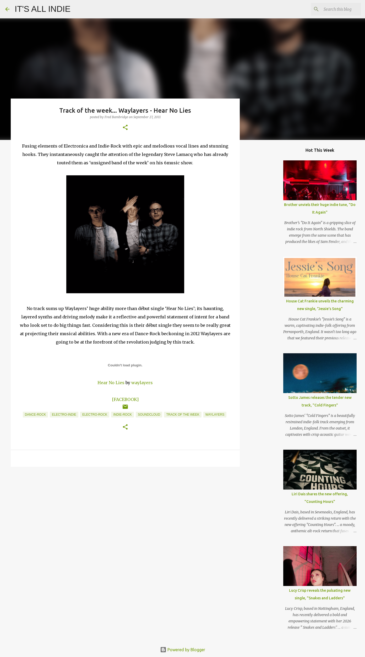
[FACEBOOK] (125, 399)
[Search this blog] (333, 9)
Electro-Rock (94, 414)
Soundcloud (149, 414)
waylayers (142, 382)
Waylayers (214, 414)
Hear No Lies (110, 382)
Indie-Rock (122, 414)
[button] (125, 127)
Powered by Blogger (182, 649)
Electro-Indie (64, 414)
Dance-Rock (35, 414)
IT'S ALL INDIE (42, 9)
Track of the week (182, 414)
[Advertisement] (125, 511)
